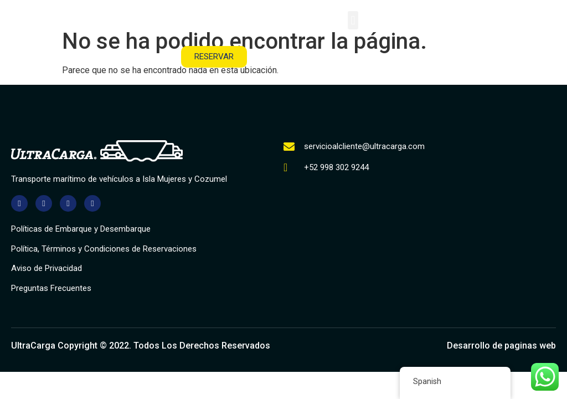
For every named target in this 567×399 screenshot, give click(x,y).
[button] (353, 20)
